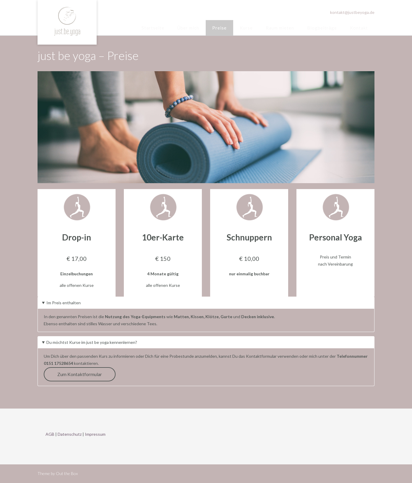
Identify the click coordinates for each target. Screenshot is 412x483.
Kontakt (359, 27)
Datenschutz (70, 434)
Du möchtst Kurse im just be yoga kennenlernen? (91, 342)
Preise (219, 27)
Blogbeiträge (322, 27)
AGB (50, 434)
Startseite (153, 27)
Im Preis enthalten (63, 302)
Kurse (246, 27)
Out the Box (67, 473)
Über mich (188, 27)
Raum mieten (280, 27)
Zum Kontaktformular (79, 374)
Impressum (95, 434)
